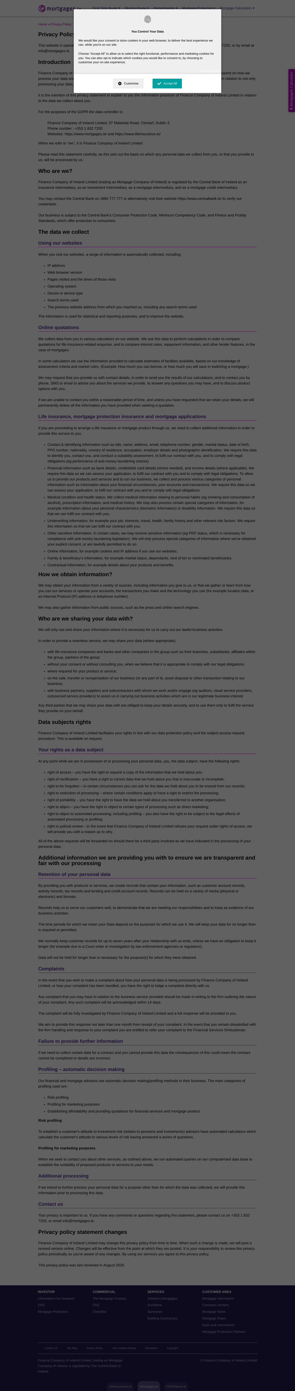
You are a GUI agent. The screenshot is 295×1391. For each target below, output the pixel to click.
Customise (131, 83)
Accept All (170, 83)
